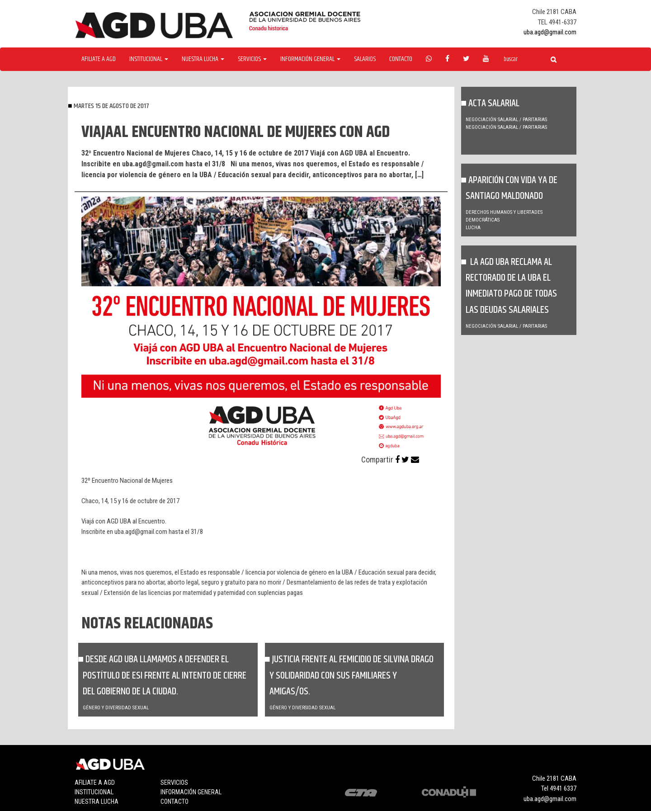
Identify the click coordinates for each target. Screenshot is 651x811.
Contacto (400, 59)
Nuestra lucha (96, 801)
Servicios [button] (252, 59)
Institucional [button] (148, 59)
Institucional (94, 792)
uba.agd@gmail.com (550, 32)
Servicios (174, 782)
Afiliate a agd (98, 59)
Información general (191, 792)
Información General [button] (310, 59)
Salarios (365, 59)
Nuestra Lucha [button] (203, 59)
